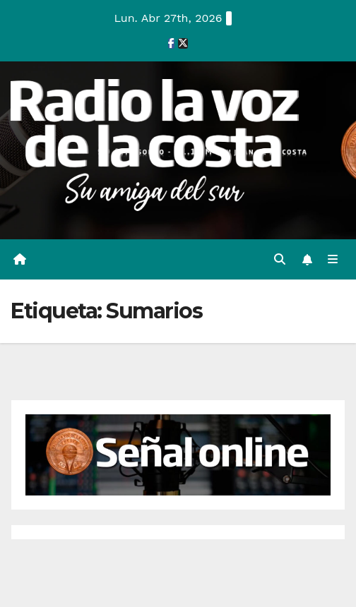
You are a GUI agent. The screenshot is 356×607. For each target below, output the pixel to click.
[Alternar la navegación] (333, 259)
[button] (279, 259)
